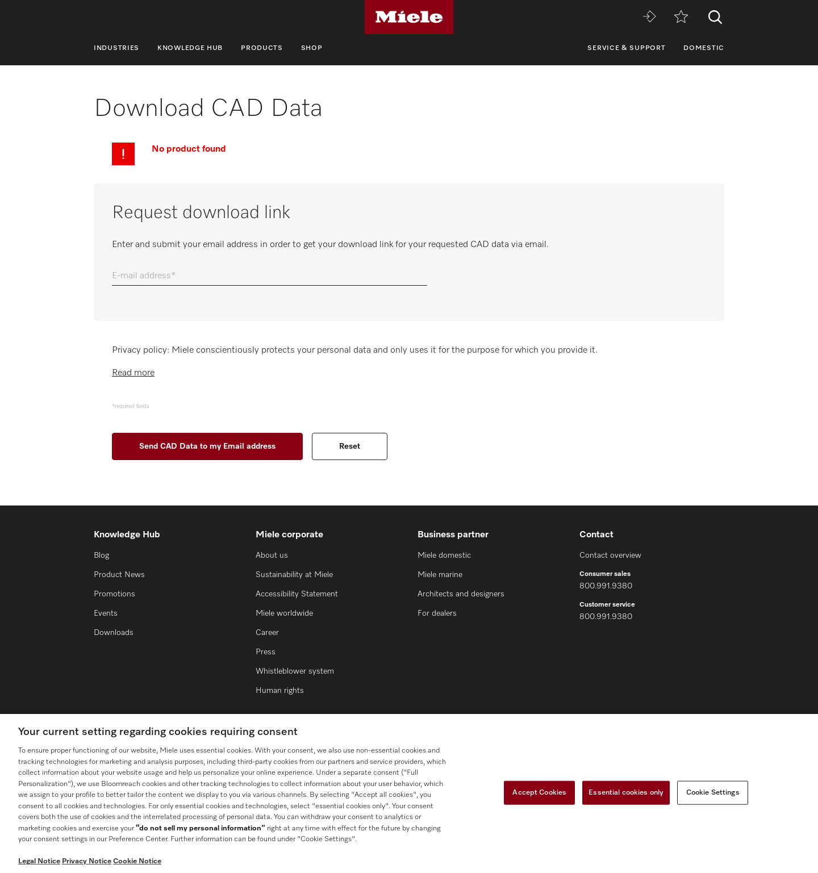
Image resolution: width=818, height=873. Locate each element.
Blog (101, 555)
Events (106, 613)
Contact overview (610, 555)
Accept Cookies (539, 792)
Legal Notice (39, 861)
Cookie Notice (137, 861)
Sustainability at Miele (294, 575)
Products (262, 48)
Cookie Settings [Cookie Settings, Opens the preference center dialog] (713, 792)
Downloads (113, 633)
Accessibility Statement (297, 594)
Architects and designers (461, 594)
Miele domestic (444, 555)
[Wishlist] (681, 17)
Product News (119, 575)
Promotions (114, 594)
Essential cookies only (626, 792)
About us (272, 555)
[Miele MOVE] (649, 17)
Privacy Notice (86, 861)
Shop (312, 48)
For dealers (437, 613)
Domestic (703, 48)
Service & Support (626, 48)
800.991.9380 (605, 586)
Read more (133, 373)
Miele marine (440, 575)
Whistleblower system (295, 671)
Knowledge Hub (190, 48)
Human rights (280, 691)
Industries (116, 48)
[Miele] (409, 17)
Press (266, 652)
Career (267, 633)
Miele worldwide (284, 613)
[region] (409, 793)
